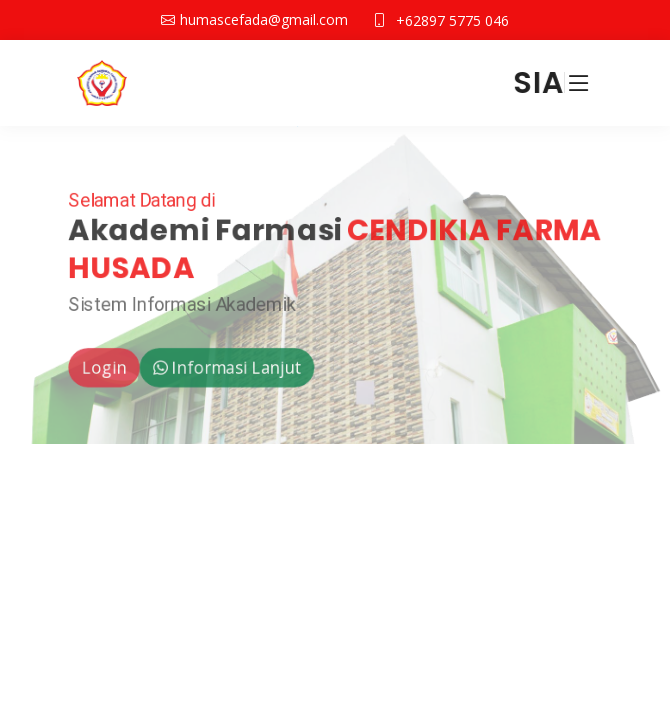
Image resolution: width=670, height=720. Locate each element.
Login (99, 369)
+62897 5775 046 (452, 20)
